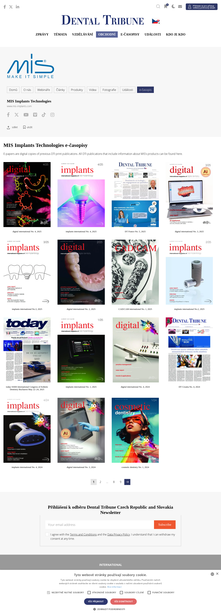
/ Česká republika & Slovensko (110, 501)
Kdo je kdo (175, 34)
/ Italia (39, 512)
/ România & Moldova (182, 517)
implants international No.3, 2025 (199, 218)
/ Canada (110, 472)
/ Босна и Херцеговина (110, 496)
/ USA (110, 478)
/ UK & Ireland (182, 527)
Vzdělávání (82, 34)
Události (153, 34)
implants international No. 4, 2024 (110, 351)
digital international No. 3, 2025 (154, 218)
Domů (13, 90)
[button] (110, 609)
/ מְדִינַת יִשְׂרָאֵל (39, 569)
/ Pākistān (182, 545)
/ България (181, 496)
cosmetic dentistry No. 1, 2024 (199, 351)
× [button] (217, 574)
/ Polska (39, 517)
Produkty (77, 90)
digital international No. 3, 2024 (154, 351)
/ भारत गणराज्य (110, 545)
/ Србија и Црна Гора (110, 522)
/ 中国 (39, 545)
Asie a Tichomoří (110, 540)
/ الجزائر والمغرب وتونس (110, 569)
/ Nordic (181, 512)
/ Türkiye (110, 527)
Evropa (110, 490)
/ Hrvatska (39, 501)
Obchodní (107, 34)
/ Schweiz (39, 527)
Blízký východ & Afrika (110, 563)
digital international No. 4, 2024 (22, 351)
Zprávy (42, 34)
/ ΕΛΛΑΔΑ (110, 506)
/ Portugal (110, 517)
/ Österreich (39, 496)
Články (60, 90)
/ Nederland (111, 512)
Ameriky (110, 467)
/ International (110, 454)
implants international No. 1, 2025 (199, 282)
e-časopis (145, 90)
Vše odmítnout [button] (123, 601)
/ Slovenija (39, 522)
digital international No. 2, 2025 (22, 282)
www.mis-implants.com (19, 106)
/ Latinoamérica (182, 472)
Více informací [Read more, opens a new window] (114, 586)
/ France (182, 501)
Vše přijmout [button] (96, 601)
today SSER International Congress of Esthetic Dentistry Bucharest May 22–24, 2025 (154, 284)
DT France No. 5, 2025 (110, 218)
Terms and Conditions (83, 419)
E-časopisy (130, 34)
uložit (29, 127)
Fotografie (109, 90)
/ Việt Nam (75, 551)
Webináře (43, 90)
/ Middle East (182, 569)
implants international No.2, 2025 (110, 282)
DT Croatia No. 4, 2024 (66, 351)
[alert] (110, 592)
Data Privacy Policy (118, 419)
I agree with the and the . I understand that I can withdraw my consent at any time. (112, 421)
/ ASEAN (146, 551)
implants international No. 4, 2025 (66, 218)
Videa (92, 90)
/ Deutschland (39, 506)
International (110, 449)
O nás (27, 90)
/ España (182, 522)
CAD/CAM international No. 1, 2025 (66, 282)
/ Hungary (181, 506)
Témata (60, 34)
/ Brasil (39, 472)
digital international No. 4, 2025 (22, 218)
